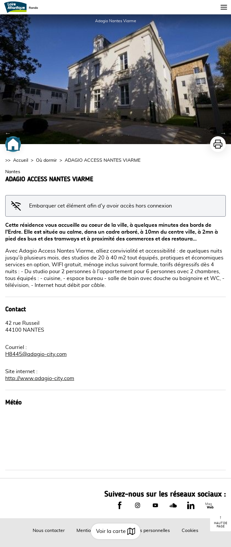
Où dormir (46, 160)
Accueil (20, 160)
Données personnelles (147, 530)
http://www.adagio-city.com (39, 378)
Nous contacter (49, 530)
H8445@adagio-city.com (36, 354)
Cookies (190, 530)
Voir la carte (115, 531)
